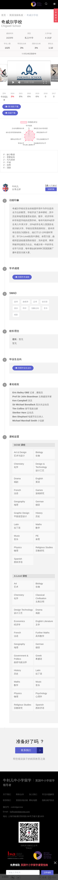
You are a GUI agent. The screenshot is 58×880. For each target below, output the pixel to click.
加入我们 (33, 794)
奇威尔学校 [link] (32, 15)
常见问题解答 (48, 794)
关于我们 (7, 794)
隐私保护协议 (48, 800)
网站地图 (33, 800)
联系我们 (7, 800)
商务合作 (20, 794)
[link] (3, 15)
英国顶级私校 (16, 15)
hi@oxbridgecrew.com (20, 812)
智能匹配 (51, 189)
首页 (3, 15)
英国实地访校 (22, 800)
